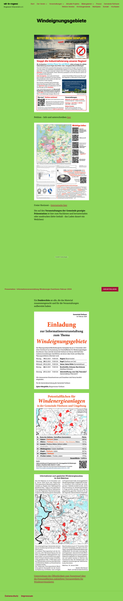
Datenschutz (11, 596)
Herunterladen (110, 289)
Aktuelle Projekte (72, 4)
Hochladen (115, 7)
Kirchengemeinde (83, 7)
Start (33, 4)
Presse (99, 4)
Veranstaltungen (55, 4)
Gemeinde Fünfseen (111, 4)
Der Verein (41, 4)
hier (69, 117)
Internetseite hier (59, 205)
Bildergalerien (87, 4)
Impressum (27, 596)
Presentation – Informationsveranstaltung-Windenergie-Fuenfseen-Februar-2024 (38, 289)
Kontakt (106, 7)
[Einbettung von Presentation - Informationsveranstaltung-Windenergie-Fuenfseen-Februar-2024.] (61, 257)
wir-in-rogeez (11, 4)
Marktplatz (97, 7)
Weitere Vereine (68, 7)
